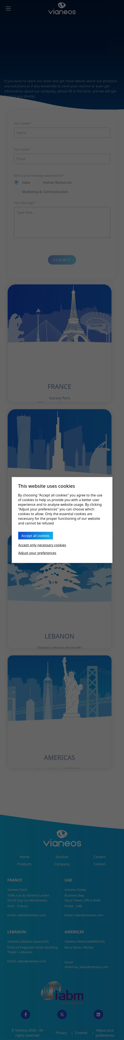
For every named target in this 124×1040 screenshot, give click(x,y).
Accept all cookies (35, 535)
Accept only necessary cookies (42, 545)
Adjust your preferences (37, 553)
